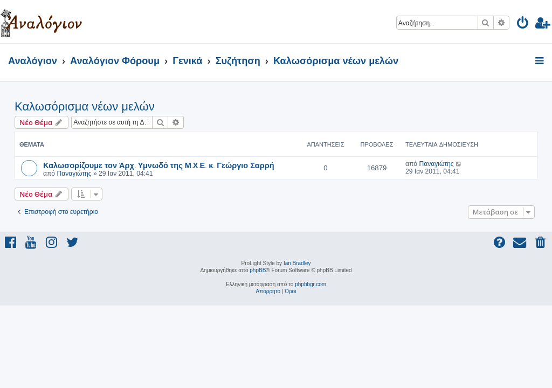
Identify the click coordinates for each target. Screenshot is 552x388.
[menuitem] (523, 24)
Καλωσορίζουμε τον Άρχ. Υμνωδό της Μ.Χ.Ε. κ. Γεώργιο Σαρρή (158, 165)
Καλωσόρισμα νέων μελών (85, 106)
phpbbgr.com (310, 284)
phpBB (258, 270)
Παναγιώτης (74, 173)
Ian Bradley (297, 263)
